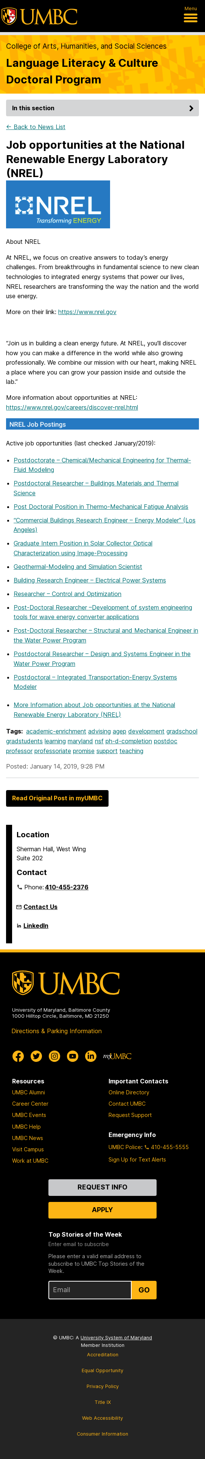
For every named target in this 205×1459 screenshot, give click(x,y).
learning (55, 741)
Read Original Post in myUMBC (57, 798)
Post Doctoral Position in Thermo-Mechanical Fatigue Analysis (101, 506)
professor (19, 751)
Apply (102, 1210)
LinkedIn (35, 928)
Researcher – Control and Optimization (67, 594)
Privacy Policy (103, 1386)
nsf (99, 741)
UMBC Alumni (28, 1092)
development (146, 731)
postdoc (165, 741)
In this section (104, 108)
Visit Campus (28, 1149)
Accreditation (102, 1354)
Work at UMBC (30, 1160)
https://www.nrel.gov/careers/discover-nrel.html (72, 407)
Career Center (30, 1103)
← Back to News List (35, 127)
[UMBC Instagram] (54, 1056)
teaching (131, 751)
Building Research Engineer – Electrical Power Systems (90, 580)
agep (119, 731)
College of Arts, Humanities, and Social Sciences (86, 46)
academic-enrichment (56, 731)
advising (99, 731)
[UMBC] (39, 16)
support (107, 751)
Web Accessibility (102, 1418)
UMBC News (27, 1138)
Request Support (130, 1115)
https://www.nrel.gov (87, 312)
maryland (80, 741)
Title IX (103, 1402)
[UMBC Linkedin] (90, 1056)
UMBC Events (29, 1115)
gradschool (181, 731)
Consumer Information (102, 1434)
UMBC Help (26, 1126)
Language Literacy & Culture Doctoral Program (82, 71)
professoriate (52, 751)
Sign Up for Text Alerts (137, 1159)
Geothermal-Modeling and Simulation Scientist (78, 566)
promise (84, 751)
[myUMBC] (117, 1056)
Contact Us (40, 907)
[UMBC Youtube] (72, 1056)
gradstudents (24, 741)
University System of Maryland (116, 1337)
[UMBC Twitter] (36, 1056)
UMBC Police (125, 1147)
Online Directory (129, 1092)
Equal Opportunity (102, 1370)
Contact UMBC (127, 1103)
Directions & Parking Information (56, 1031)
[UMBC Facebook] (18, 1056)
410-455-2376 (67, 887)
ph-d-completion (129, 741)
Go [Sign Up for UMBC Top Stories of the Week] (144, 1289)
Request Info (102, 1187)
